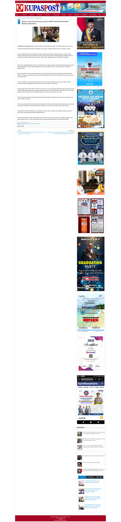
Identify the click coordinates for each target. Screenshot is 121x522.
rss (104, 2)
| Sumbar (59, 14)
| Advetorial (34, 14)
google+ (102, 2)
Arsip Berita (90, 477)
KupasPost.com (53, 516)
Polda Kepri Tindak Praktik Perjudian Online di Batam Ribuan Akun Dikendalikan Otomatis (93, 490)
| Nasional (19, 14)
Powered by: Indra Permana (60, 520)
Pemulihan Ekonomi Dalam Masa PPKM (91, 462)
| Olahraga (71, 14)
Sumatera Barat (36, 123)
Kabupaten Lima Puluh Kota (26, 123)
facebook (99, 2)
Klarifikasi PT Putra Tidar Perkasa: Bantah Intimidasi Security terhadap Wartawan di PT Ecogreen (93, 498)
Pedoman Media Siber (61, 518)
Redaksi (60, 519)
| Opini (65, 14)
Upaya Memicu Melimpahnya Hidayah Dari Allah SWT (94, 455)
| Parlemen (27, 14)
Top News (82, 477)
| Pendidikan (79, 14)
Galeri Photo (99, 477)
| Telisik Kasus (51, 14)
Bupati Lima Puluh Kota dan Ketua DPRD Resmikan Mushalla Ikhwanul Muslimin (45, 22)
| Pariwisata (42, 14)
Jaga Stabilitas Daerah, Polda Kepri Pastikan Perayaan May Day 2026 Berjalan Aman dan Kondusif (93, 506)
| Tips (95, 14)
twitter (97, 2)
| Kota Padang (88, 14)
